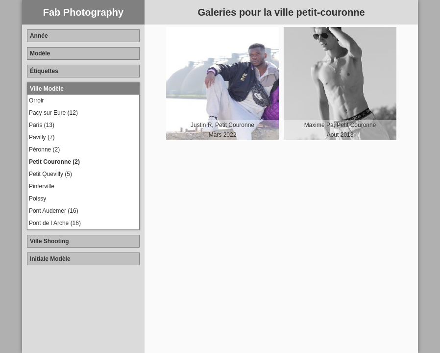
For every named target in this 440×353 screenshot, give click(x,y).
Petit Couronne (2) (54, 161)
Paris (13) (41, 125)
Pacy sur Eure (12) (53, 112)
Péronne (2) (44, 149)
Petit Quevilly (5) (50, 174)
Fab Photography (83, 12)
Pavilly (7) (42, 137)
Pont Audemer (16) (53, 210)
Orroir (36, 100)
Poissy (37, 198)
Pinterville (41, 186)
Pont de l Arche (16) (55, 223)
